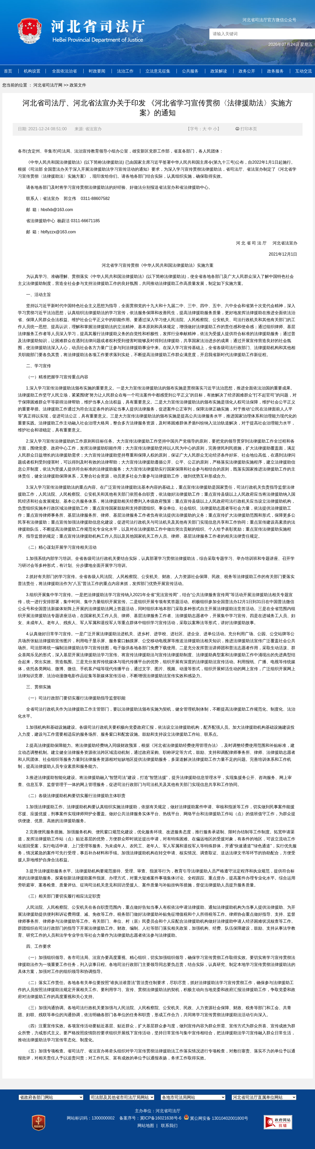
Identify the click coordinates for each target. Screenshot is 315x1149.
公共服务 (191, 71)
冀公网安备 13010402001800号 (216, 1118)
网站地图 (145, 1125)
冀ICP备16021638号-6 (160, 1118)
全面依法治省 (65, 71)
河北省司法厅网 (47, 85)
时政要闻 (97, 71)
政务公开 (247, 71)
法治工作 (126, 71)
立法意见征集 (158, 71)
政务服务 (276, 71)
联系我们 (169, 1125)
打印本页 (246, 129)
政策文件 (78, 85)
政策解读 (219, 71)
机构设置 (32, 71)
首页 (8, 71)
